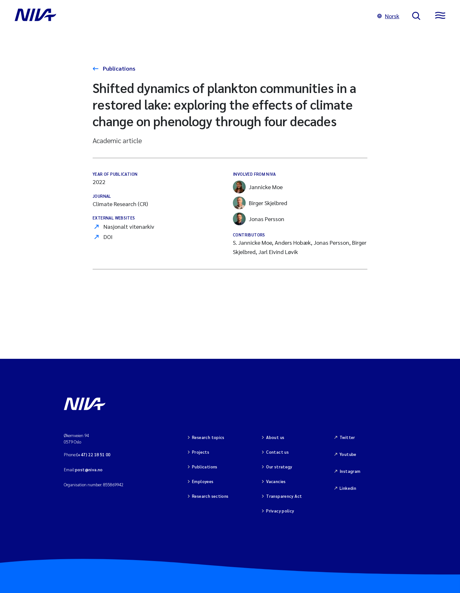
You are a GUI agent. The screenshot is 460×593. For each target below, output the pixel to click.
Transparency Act (284, 496)
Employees (203, 481)
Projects (200, 452)
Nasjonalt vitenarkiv (128, 226)
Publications (118, 68)
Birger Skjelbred (260, 202)
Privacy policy (280, 510)
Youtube (348, 454)
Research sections (210, 496)
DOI (107, 236)
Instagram (350, 471)
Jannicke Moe (258, 187)
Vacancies (276, 481)
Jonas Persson (258, 218)
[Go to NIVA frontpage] (189, 16)
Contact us (277, 452)
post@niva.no (89, 469)
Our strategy (279, 466)
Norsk (388, 15)
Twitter (347, 437)
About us (275, 437)
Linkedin (348, 488)
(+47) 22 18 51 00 (93, 454)
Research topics (208, 437)
